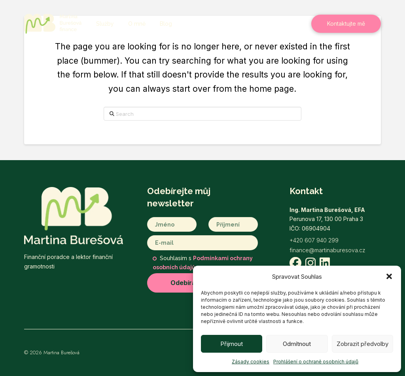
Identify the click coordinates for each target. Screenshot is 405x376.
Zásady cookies (250, 362)
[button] (389, 276)
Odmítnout (297, 344)
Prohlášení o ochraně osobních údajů (315, 362)
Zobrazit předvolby (362, 344)
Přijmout (231, 344)
